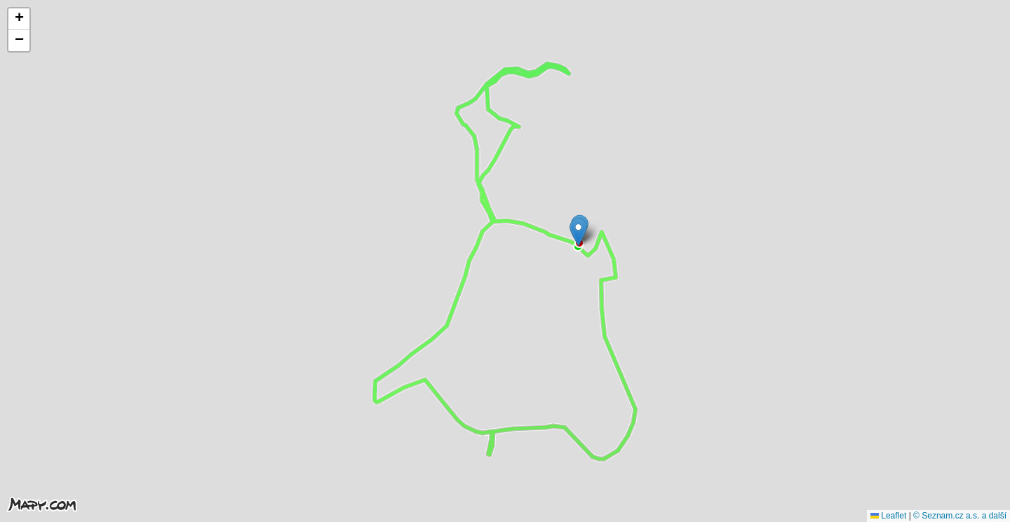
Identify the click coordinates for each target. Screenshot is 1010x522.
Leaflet (888, 516)
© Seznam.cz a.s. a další (959, 516)
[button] (578, 232)
